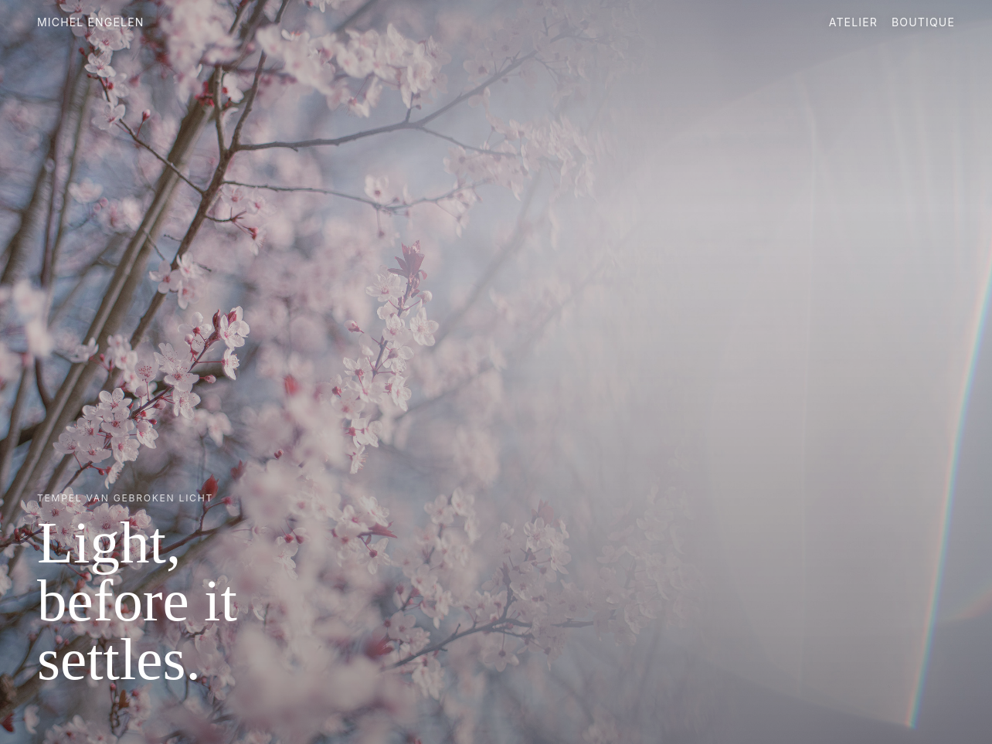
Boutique (923, 22)
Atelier (853, 22)
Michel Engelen (90, 22)
